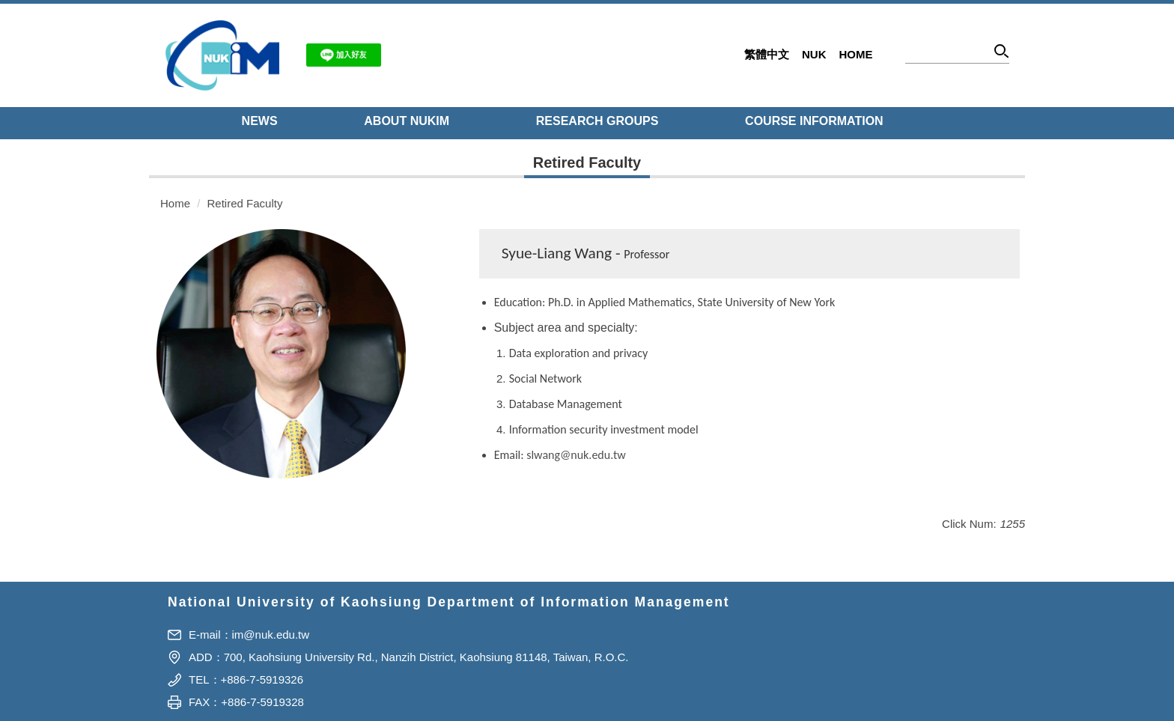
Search (1002, 53)
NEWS (260, 121)
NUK (814, 54)
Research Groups (597, 121)
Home (856, 54)
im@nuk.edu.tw (271, 634)
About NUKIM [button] (406, 121)
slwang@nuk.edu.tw (575, 455)
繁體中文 (766, 54)
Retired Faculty (245, 203)
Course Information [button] (814, 121)
